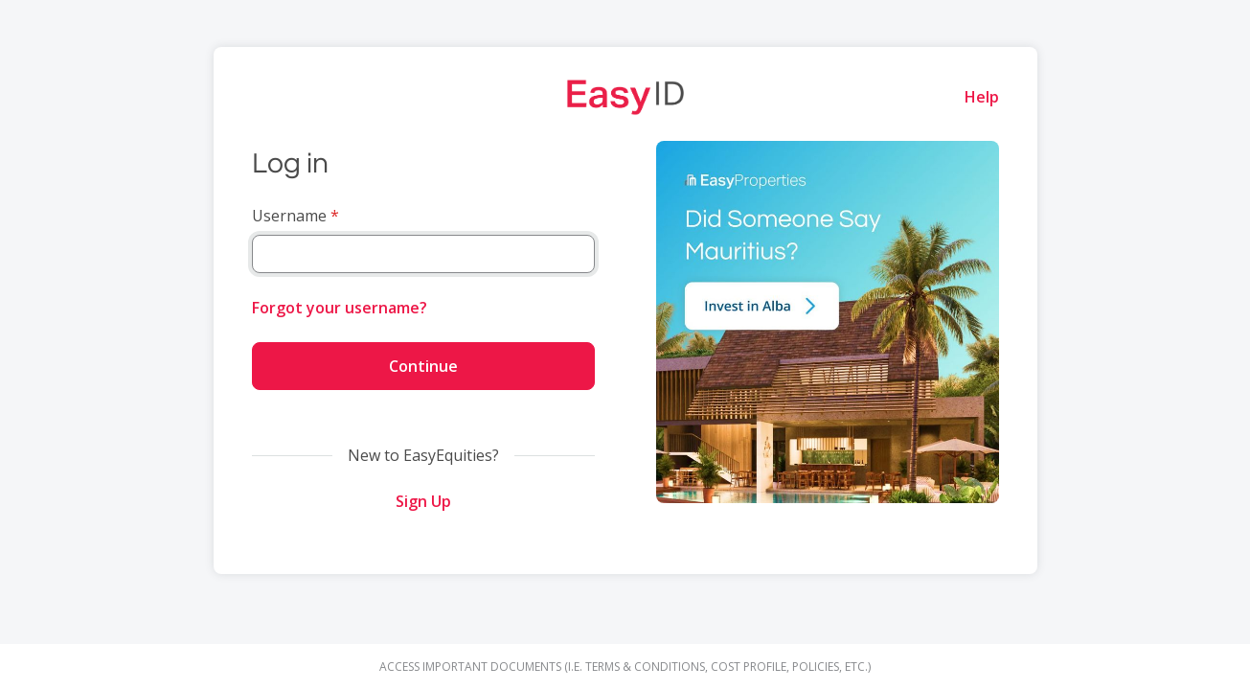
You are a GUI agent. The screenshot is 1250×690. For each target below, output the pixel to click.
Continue (423, 366)
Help (982, 96)
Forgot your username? (339, 307)
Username (289, 215)
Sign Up (423, 501)
